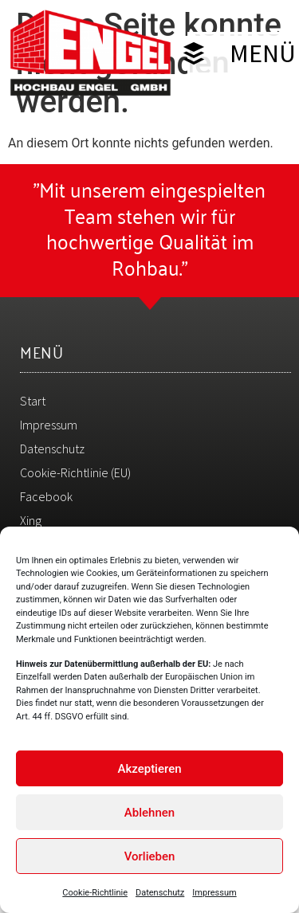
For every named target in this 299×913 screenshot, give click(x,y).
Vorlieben (149, 859)
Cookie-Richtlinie (95, 896)
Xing (30, 520)
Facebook (46, 496)
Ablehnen (149, 816)
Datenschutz (160, 896)
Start (32, 401)
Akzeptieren (149, 772)
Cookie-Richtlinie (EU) (75, 472)
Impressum (214, 896)
